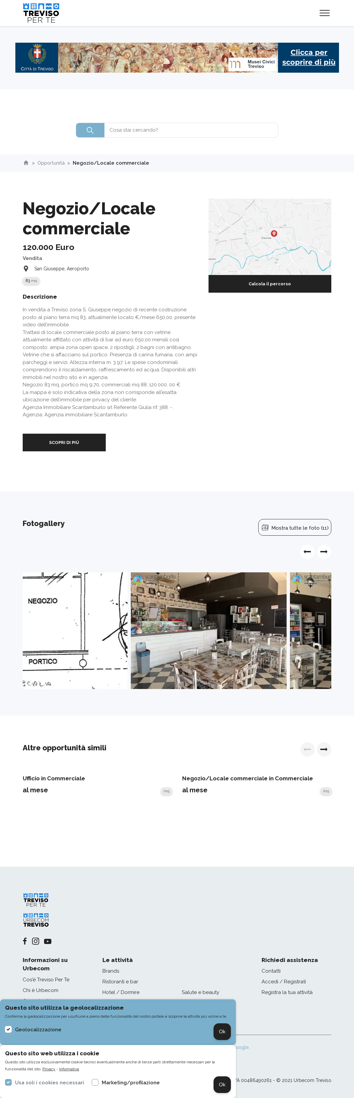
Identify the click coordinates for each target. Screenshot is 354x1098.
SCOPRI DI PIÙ (64, 442)
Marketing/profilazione (131, 1083)
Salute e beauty (200, 992)
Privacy (48, 1069)
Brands (110, 971)
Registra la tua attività (287, 992)
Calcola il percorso (270, 283)
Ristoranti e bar (120, 982)
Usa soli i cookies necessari (49, 1083)
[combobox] (177, 130)
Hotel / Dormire (120, 992)
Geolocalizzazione (38, 1030)
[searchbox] (177, 130)
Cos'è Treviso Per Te (46, 980)
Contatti (271, 971)
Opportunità (52, 163)
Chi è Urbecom (40, 990)
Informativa (69, 1069)
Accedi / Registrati (284, 982)
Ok (222, 1032)
